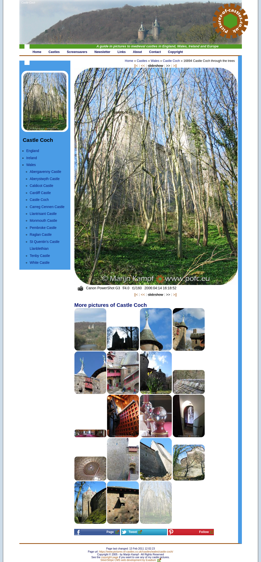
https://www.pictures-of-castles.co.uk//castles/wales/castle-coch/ (136, 551)
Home (129, 61)
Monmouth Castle (43, 221)
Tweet (132, 532)
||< (136, 66)
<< (143, 66)
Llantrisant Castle (43, 214)
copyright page (109, 557)
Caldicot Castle (41, 186)
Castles (142, 61)
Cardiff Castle (40, 193)
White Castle (40, 263)
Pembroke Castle (43, 228)
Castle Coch (28, 2)
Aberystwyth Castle (45, 179)
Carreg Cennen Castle (47, 207)
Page (110, 532)
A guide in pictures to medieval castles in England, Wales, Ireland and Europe (158, 46)
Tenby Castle (40, 256)
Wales (31, 165)
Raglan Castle (41, 235)
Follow (204, 532)
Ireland (31, 158)
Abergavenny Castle (45, 172)
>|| (175, 66)
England (32, 151)
